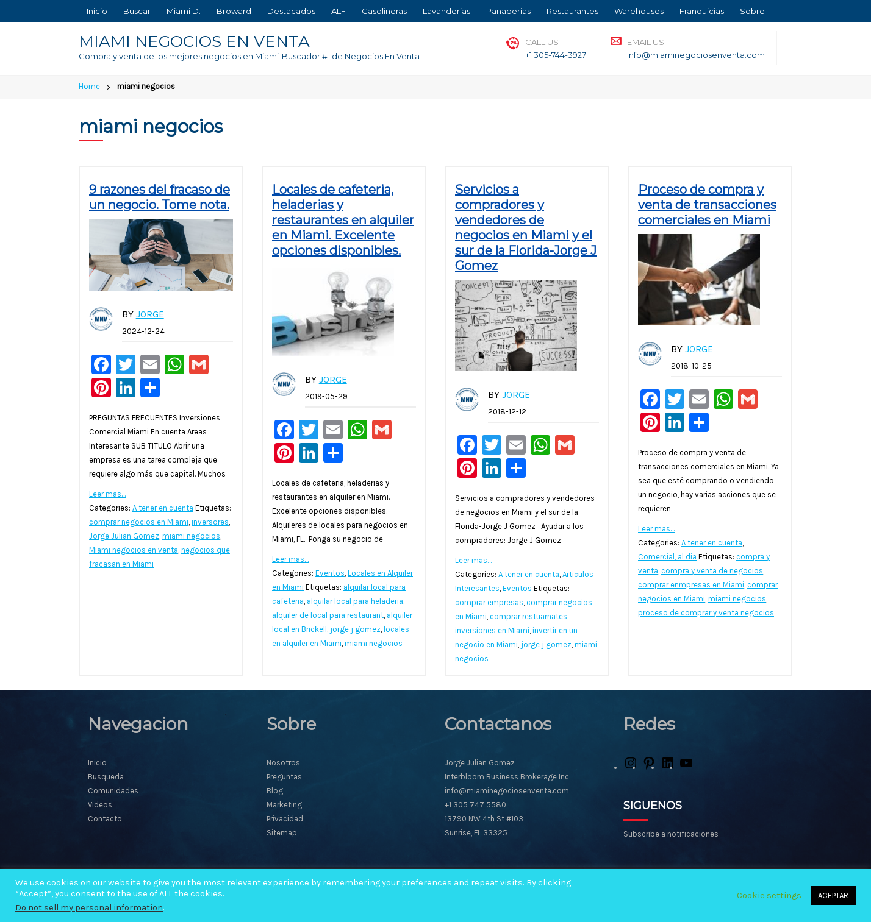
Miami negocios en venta (133, 550)
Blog (275, 790)
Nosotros (283, 762)
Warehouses (639, 11)
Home (89, 86)
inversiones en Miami (492, 630)
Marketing (284, 804)
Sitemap (282, 832)
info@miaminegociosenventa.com (696, 55)
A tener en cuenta (162, 507)
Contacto (105, 818)
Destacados (291, 11)
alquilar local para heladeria (355, 601)
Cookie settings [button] (769, 895)
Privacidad (285, 818)
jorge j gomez (355, 629)
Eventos (330, 573)
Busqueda (106, 776)
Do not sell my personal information (89, 907)
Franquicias (701, 11)
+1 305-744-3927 (555, 55)
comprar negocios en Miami (138, 522)
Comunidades (113, 790)
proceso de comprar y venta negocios (706, 612)
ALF (338, 11)
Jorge (150, 314)
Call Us (542, 42)
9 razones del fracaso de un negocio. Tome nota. (159, 197)
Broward (234, 11)
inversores (210, 522)
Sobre (752, 11)
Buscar (137, 11)
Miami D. (184, 11)
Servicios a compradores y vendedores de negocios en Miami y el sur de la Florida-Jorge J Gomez (526, 227)
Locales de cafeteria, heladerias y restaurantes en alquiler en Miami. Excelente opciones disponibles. (343, 220)
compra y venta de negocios (712, 570)
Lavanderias (446, 11)
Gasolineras (384, 11)
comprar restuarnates (528, 616)
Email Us (645, 42)
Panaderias (508, 11)
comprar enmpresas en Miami (691, 584)
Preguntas (284, 776)
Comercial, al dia (667, 556)
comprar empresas (489, 602)
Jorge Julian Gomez (124, 536)
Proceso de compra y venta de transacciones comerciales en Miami (707, 204)
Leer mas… (107, 493)
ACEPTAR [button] (833, 895)
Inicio (97, 11)
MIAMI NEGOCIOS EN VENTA (194, 41)
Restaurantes (572, 11)
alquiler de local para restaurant (328, 615)
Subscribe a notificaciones (671, 834)
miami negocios (191, 536)
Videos (100, 804)
